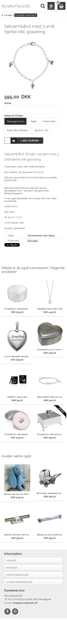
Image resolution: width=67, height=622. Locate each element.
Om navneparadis (17, 575)
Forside (8, 15)
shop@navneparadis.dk (25, 603)
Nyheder (12, 567)
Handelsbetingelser (19, 582)
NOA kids (33, 240)
